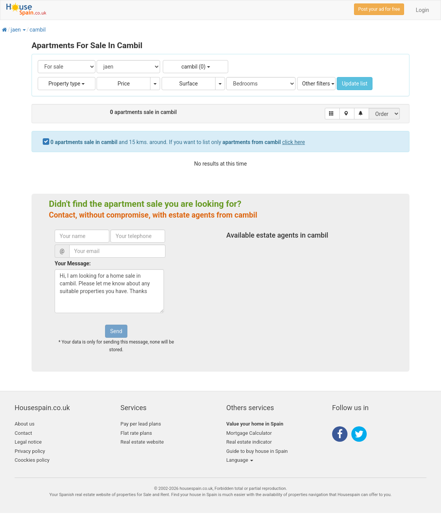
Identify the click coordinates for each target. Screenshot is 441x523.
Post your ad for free (379, 9)
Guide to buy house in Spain (257, 451)
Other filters (318, 83)
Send (116, 331)
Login (422, 10)
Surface (188, 83)
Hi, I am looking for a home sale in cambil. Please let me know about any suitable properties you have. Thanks (109, 291)
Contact (23, 433)
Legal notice (28, 442)
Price (124, 83)
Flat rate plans (136, 433)
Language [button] (239, 460)
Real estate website (142, 442)
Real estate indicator (249, 442)
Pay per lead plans (140, 424)
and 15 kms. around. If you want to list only (177, 142)
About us (25, 424)
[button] (24, 30)
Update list (355, 83)
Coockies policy (32, 460)
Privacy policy (30, 451)
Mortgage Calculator (249, 433)
